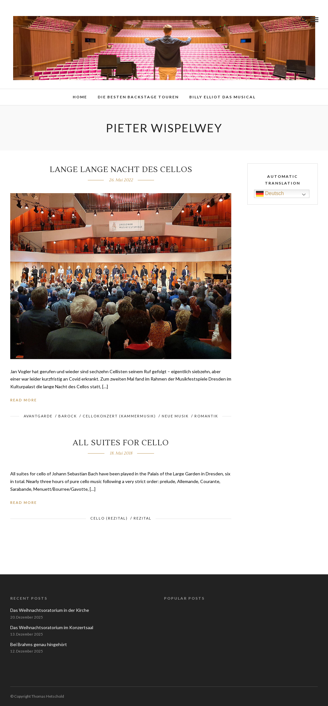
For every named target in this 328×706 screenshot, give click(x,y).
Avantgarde (38, 416)
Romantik (206, 416)
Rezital (143, 518)
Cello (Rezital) (109, 518)
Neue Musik (175, 416)
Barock (67, 416)
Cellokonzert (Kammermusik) (119, 416)
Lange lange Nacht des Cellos (121, 170)
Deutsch (270, 194)
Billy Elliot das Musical (222, 96)
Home (80, 96)
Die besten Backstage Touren (138, 96)
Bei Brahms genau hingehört (38, 644)
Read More (23, 400)
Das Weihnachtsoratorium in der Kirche (49, 610)
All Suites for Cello (121, 443)
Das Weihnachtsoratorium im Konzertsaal (51, 627)
